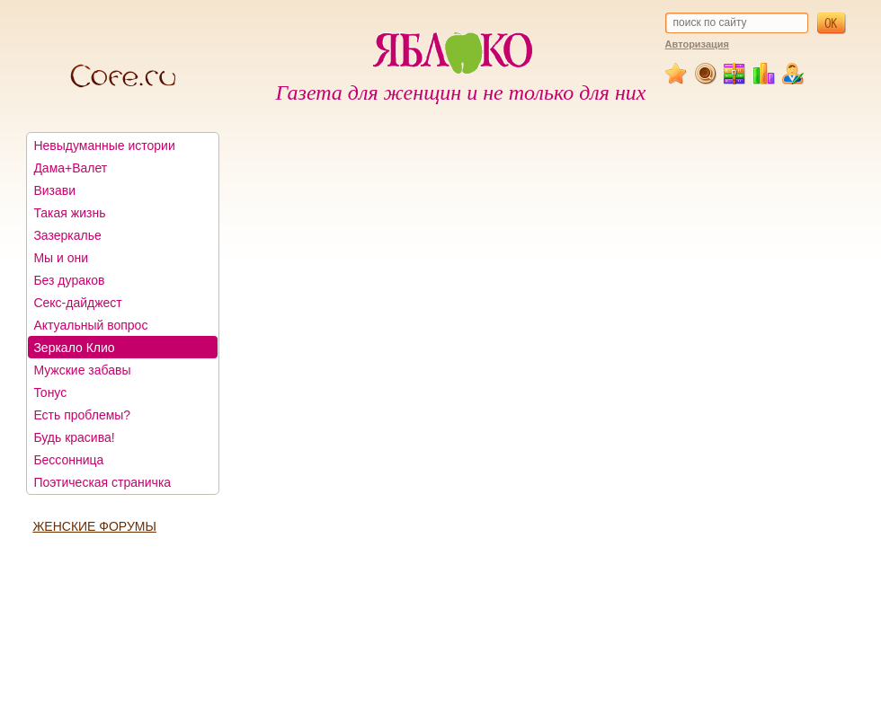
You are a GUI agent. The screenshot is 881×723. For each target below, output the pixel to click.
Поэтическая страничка (102, 482)
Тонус (50, 392)
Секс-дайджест (77, 302)
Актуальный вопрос (90, 325)
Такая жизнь (69, 213)
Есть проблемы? (81, 415)
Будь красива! (73, 437)
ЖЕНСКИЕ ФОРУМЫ (94, 526)
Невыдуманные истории (103, 145)
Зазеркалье (67, 235)
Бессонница (68, 460)
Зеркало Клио (73, 347)
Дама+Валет (70, 168)
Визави (54, 190)
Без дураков (68, 280)
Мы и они (60, 258)
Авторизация (697, 44)
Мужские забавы (81, 370)
